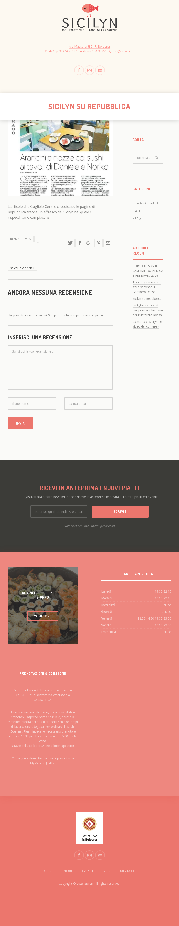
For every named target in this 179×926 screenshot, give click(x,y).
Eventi (87, 871)
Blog (107, 871)
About (49, 871)
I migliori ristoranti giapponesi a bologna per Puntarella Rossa (148, 310)
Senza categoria (22, 268)
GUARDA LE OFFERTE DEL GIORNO (43, 595)
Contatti (128, 871)
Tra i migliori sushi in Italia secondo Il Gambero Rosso (147, 287)
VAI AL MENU (42, 616)
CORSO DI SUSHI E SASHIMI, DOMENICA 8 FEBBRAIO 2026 (148, 271)
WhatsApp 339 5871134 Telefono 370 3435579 (77, 51)
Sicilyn (88, 883)
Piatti (137, 211)
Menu (68, 871)
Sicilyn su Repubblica (147, 298)
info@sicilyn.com (123, 51)
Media (137, 218)
